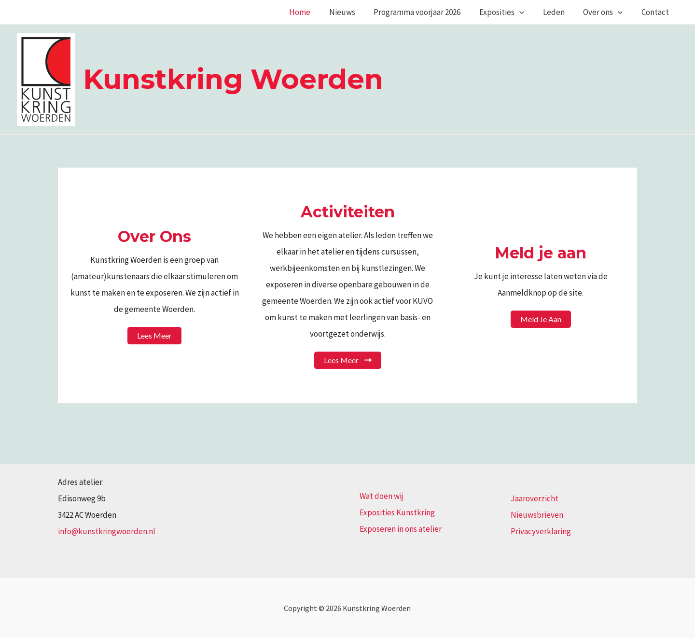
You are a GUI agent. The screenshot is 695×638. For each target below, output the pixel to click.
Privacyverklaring (541, 531)
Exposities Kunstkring (397, 512)
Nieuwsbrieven (537, 515)
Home (314, 12)
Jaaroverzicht (534, 498)
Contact (656, 12)
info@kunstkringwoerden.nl (106, 531)
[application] (527, 12)
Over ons (606, 12)
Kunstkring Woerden (233, 79)
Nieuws (354, 12)
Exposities (509, 12)
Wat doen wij (381, 496)
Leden (559, 12)
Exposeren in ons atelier (401, 529)
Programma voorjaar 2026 (427, 12)
